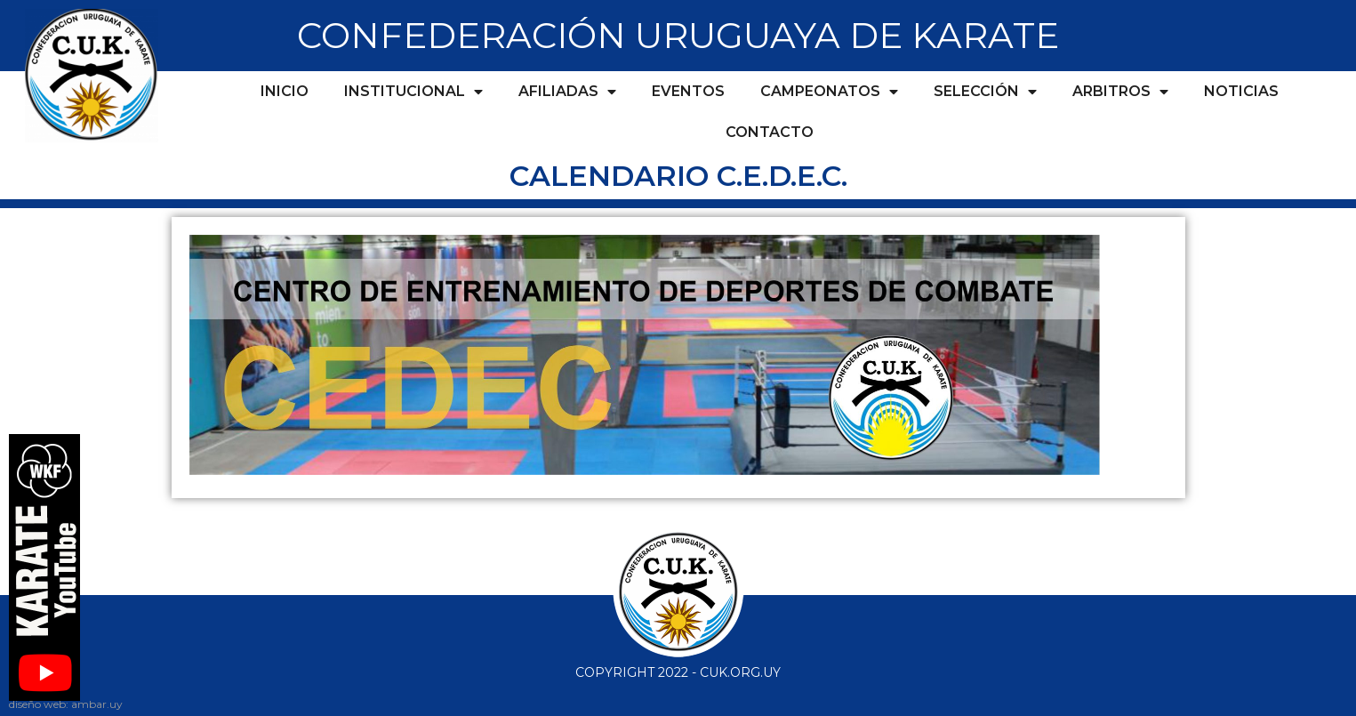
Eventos (688, 91)
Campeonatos (829, 92)
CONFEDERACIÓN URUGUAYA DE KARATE (678, 35)
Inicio (285, 91)
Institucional (413, 92)
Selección (985, 92)
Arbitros (1120, 92)
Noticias (1241, 91)
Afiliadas (567, 92)
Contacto (770, 132)
